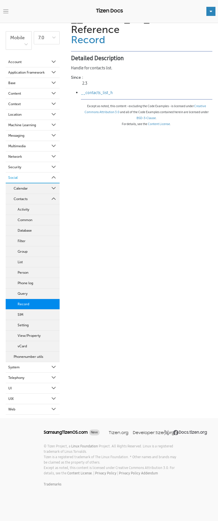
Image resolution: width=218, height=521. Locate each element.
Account (32, 62)
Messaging (32, 135)
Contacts (35, 199)
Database (25, 231)
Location (32, 114)
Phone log (25, 283)
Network (32, 156)
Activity (23, 209)
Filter (22, 241)
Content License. (80, 473)
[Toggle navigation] (6, 11)
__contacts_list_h (97, 93)
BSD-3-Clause (146, 118)
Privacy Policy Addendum (138, 473)
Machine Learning (32, 125)
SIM (20, 315)
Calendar (35, 188)
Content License (159, 124)
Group (23, 252)
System (32, 367)
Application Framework (32, 72)
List (20, 262)
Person (23, 273)
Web (32, 409)
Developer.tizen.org (153, 432)
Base (32, 83)
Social (32, 177)
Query (23, 294)
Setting (23, 325)
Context (32, 104)
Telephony (32, 378)
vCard (22, 346)
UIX (32, 399)
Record (23, 304)
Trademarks (52, 484)
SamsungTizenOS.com (66, 432)
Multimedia (32, 146)
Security (32, 167)
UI (32, 388)
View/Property (29, 336)
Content (32, 93)
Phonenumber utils (28, 357)
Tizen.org (118, 432)
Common (25, 220)
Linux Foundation (84, 446)
